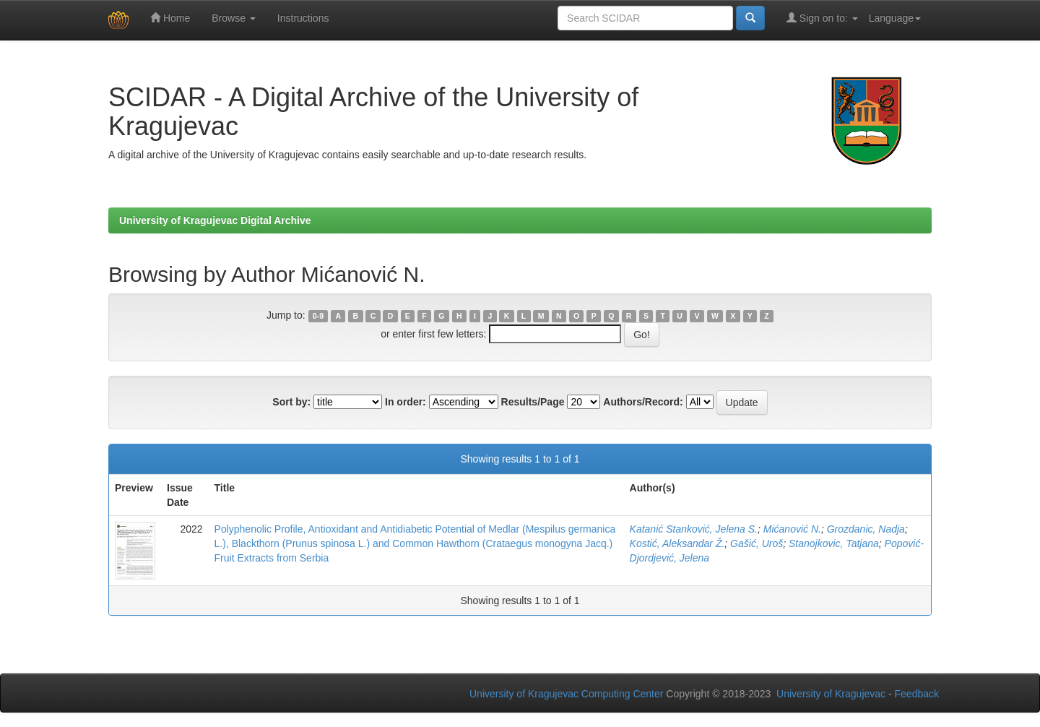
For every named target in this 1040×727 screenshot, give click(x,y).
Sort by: (291, 402)
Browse (234, 18)
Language (895, 18)
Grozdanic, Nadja (866, 529)
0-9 (318, 315)
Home (170, 18)
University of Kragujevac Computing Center (566, 694)
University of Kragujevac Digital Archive (215, 220)
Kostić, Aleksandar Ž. (677, 543)
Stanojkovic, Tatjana (834, 543)
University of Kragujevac (830, 694)
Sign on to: (822, 18)
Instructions (303, 18)
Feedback (917, 694)
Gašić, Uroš (756, 543)
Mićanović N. (792, 529)
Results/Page (533, 402)
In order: (405, 402)
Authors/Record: (642, 402)
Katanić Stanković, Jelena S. (694, 529)
